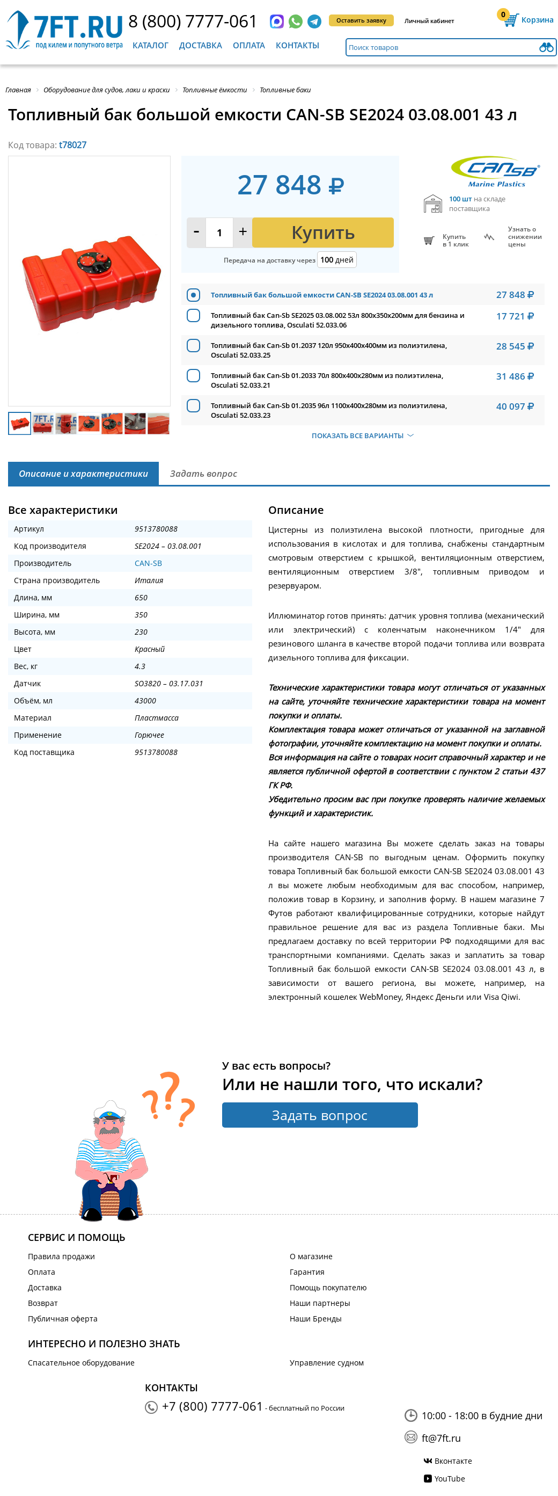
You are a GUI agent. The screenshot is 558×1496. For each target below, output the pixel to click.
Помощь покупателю (328, 1287)
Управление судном (327, 1362)
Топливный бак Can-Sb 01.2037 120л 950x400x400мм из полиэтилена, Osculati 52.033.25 (329, 350)
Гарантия (307, 1272)
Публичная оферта (63, 1318)
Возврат (43, 1303)
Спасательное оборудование (81, 1362)
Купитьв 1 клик (456, 240)
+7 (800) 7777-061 (212, 1406)
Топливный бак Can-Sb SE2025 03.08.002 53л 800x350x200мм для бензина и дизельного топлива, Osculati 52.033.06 (338, 320)
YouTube (450, 1479)
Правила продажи (61, 1256)
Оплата (249, 45)
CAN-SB (148, 563)
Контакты (297, 45)
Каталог (150, 45)
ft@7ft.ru (441, 1438)
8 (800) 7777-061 (193, 20)
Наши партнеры (320, 1303)
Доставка (200, 45)
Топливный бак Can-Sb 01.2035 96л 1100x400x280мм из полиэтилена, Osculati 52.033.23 (329, 410)
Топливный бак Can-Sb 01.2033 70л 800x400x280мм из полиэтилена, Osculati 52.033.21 (327, 380)
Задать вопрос (320, 1115)
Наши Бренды (316, 1318)
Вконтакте (453, 1461)
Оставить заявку (361, 20)
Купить (323, 232)
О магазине (311, 1256)
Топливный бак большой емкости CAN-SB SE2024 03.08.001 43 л (322, 295)
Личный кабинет (429, 21)
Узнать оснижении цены (525, 237)
